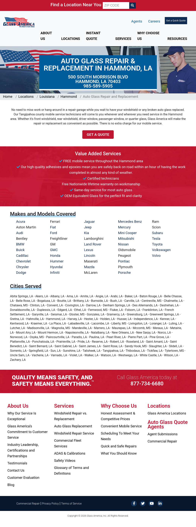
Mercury (124, 227)
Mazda (89, 267)
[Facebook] (134, 503)
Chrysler (22, 267)
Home (7, 97)
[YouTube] (151, 503)
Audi (19, 233)
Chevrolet (23, 261)
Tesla (156, 239)
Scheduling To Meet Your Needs (120, 436)
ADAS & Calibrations (69, 453)
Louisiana (47, 97)
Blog (10, 485)
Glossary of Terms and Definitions (71, 470)
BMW (20, 244)
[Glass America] (19, 22)
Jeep (88, 227)
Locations (70, 39)
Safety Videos (64, 461)
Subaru (157, 233)
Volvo (156, 256)
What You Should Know (119, 453)
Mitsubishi (126, 239)
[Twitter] (142, 503)
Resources (177, 39)
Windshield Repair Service (74, 433)
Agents (136, 21)
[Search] (132, 5)
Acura (20, 222)
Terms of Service (71, 503)
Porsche (124, 273)
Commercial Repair (162, 441)
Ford (53, 233)
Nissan (123, 244)
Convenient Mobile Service (121, 426)
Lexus (88, 250)
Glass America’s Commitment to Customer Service (27, 431)
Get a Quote (98, 134)
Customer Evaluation (23, 478)
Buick (20, 250)
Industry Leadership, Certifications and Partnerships (23, 450)
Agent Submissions (162, 434)
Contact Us (15, 470)
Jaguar (89, 222)
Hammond (69, 97)
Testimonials (17, 463)
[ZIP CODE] (116, 5)
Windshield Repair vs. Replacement (70, 416)
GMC (54, 250)
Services (123, 39)
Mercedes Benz (130, 222)
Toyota (157, 244)
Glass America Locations (167, 413)
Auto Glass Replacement (73, 426)
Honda (55, 256)
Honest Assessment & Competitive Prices (118, 416)
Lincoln (89, 256)
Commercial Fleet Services (67, 443)
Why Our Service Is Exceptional (21, 416)
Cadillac (22, 256)
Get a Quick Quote (176, 20)
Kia (86, 233)
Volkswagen (161, 250)
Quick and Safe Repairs (119, 446)
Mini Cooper (127, 233)
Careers (154, 21)
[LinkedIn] (160, 503)
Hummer (57, 261)
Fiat (53, 227)
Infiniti (55, 273)
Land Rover (92, 244)
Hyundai (56, 267)
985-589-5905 (98, 86)
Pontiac (124, 261)
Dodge (21, 273)
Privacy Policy (50, 503)
